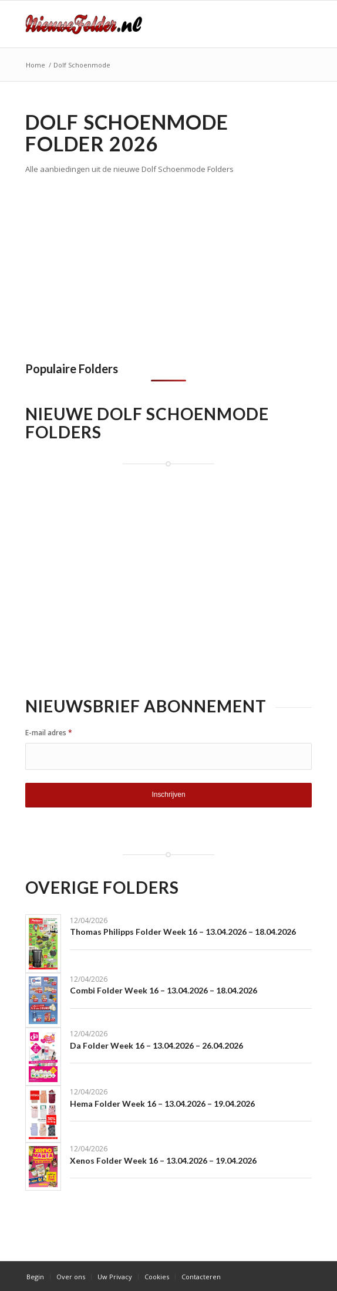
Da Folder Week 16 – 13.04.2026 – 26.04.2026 (156, 1045)
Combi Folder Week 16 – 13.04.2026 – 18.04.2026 (163, 990)
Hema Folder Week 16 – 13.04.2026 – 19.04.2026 (162, 1103)
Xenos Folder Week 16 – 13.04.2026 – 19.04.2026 (163, 1160)
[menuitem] (35, 1277)
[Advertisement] (124, 264)
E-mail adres (48, 733)
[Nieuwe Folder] (139, 24)
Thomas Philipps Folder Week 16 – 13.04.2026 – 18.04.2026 (183, 932)
